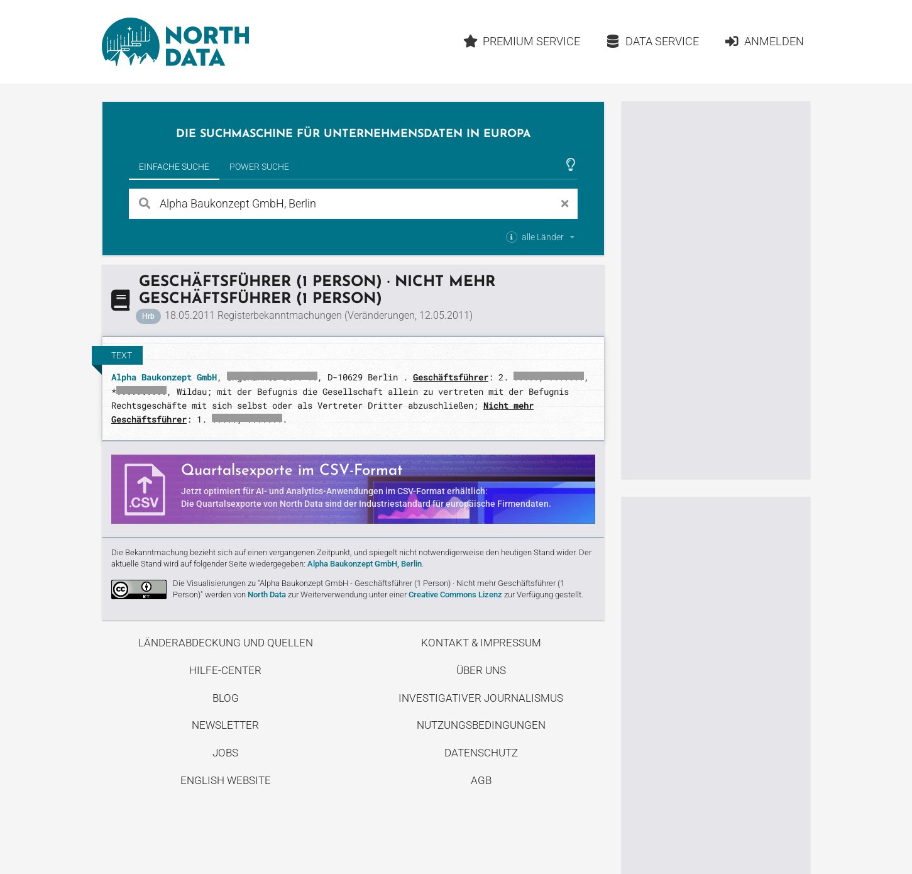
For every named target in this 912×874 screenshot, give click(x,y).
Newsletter (225, 725)
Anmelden (764, 41)
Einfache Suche (174, 167)
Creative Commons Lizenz (455, 594)
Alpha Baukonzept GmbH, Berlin (364, 563)
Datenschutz (481, 752)
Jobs (225, 752)
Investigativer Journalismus (480, 698)
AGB (481, 780)
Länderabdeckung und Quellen (225, 642)
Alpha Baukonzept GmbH (164, 377)
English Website (225, 780)
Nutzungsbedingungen (481, 725)
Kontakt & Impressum (481, 642)
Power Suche (259, 167)
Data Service (652, 41)
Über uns (481, 670)
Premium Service (522, 41)
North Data (267, 594)
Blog (225, 698)
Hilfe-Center (225, 670)
